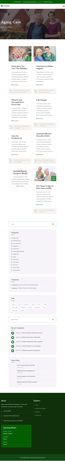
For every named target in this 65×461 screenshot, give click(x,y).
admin (11, 92)
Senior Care (16, 267)
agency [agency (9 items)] (13, 304)
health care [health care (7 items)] (15, 307)
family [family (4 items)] (39, 304)
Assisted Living (49, 90)
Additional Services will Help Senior (31, 350)
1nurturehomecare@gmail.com (29, 2)
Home (36, 405)
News (14, 257)
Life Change (41, 100)
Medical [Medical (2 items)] (30, 307)
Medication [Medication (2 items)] (37, 307)
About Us (37, 412)
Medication (16, 254)
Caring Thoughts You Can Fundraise (31, 346)
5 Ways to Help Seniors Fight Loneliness (32, 341)
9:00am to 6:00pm (46, 2)
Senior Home (16, 270)
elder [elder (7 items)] (33, 304)
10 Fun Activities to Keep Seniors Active (29, 285)
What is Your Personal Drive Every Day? (17, 102)
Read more (16, 84)
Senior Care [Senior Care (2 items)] (15, 310)
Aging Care (17, 90)
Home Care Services (40, 408)
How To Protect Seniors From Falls (26, 365)
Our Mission (16, 262)
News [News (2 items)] (44, 307)
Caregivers (23, 90)
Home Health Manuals (21, 92)
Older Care (15, 259)
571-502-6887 (16, 1)
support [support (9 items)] (23, 310)
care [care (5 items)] (20, 304)
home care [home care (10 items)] (23, 307)
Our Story (15, 265)
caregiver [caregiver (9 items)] (26, 304)
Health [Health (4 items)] (45, 304)
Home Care (42, 212)
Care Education (25, 126)
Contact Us (37, 415)
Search (53, 319)
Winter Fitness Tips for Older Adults (28, 288)
